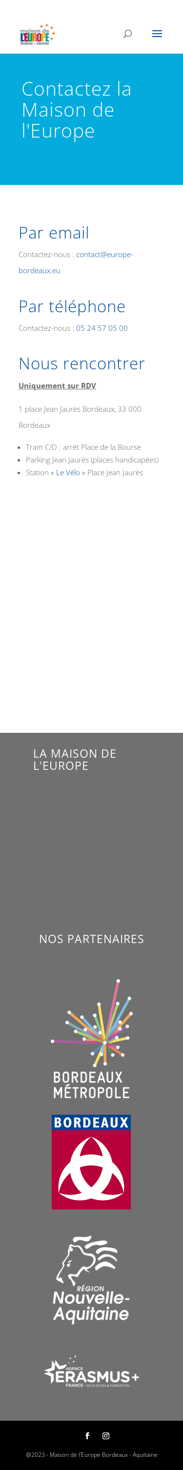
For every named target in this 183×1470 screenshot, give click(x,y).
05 (102, 328)
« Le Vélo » (68, 472)
